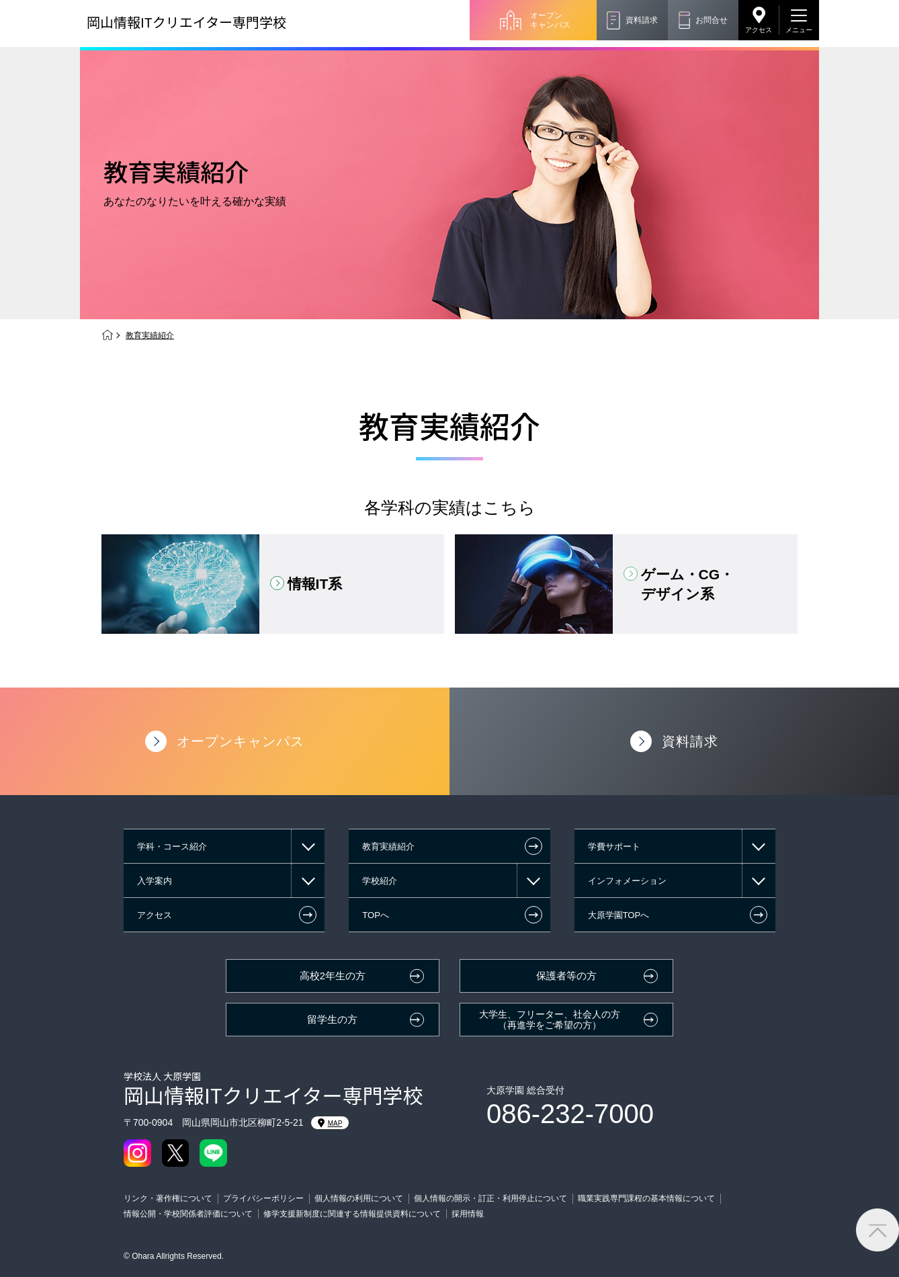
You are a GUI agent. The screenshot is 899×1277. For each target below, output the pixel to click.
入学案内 (154, 881)
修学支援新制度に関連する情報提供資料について (352, 1214)
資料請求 (642, 20)
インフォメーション (627, 881)
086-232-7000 (570, 1113)
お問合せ (711, 20)
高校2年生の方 (333, 976)
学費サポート (614, 846)
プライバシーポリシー (263, 1198)
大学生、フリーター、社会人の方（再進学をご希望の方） (549, 1020)
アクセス (758, 30)
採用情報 (468, 1214)
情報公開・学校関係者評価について (188, 1214)
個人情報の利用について (358, 1198)
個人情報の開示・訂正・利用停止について (490, 1198)
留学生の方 (332, 1019)
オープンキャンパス (550, 20)
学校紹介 (379, 881)
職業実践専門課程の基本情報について (646, 1198)
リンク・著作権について (168, 1198)
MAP (330, 1123)
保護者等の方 (566, 976)
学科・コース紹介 (172, 846)
